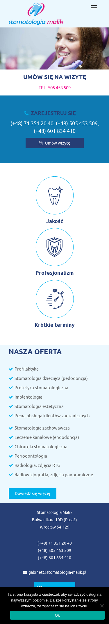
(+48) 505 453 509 (77, 123)
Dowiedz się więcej (32, 493)
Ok (57, 615)
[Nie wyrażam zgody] (102, 606)
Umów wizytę (54, 143)
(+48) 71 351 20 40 (31, 123)
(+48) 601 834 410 (55, 131)
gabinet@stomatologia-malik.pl (54, 572)
